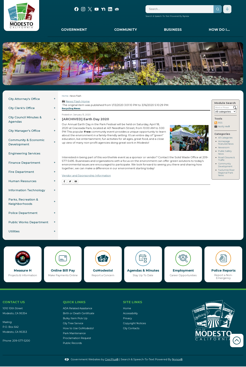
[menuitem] (74, 30)
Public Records (72, 343)
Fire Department (21, 172)
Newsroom (224, 147)
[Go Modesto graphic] (117, 9)
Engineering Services (24, 153)
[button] (235, 63)
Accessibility (130, 313)
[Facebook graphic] (76, 9)
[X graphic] (90, 9)
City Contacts (131, 328)
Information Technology (26, 190)
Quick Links (74, 302)
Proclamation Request (77, 338)
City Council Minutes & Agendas (25, 119)
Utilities (14, 231)
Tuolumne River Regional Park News (226, 173)
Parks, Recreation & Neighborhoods (23, 202)
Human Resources (22, 181)
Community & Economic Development (26, 142)
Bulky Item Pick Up (75, 318)
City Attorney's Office (24, 99)
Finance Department (24, 162)
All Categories (225, 137)
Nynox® (177, 359)
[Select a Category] (225, 111)
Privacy (127, 318)
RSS (220, 122)
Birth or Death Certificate (78, 313)
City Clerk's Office (21, 108)
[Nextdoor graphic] (103, 9)
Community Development (225, 165)
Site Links (132, 302)
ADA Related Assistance (77, 308)
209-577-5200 (21, 340)
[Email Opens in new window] (75, 182)
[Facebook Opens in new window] (64, 182)
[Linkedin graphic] (110, 9)
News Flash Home (78, 101)
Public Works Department (28, 222)
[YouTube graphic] (96, 9)
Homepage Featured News (225, 142)
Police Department (22, 213)
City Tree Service (73, 323)
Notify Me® (224, 126)
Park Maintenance (74, 333)
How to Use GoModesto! (78, 328)
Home (65, 96)
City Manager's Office (24, 130)
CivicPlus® (112, 359)
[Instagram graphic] (83, 9)
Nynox (186, 16)
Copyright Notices (134, 323)
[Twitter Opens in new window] (70, 182)
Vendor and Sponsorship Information (86, 175)
